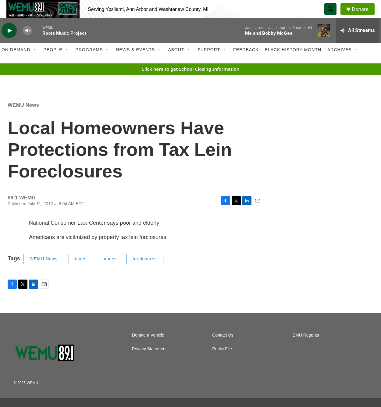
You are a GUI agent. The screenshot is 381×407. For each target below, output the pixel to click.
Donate (363, 16)
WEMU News (23, 119)
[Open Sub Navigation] (35, 63)
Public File (222, 362)
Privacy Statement (149, 362)
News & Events (135, 63)
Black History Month (293, 63)
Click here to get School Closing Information (190, 83)
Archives (339, 63)
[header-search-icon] (333, 16)
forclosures (145, 272)
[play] (9, 44)
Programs (89, 63)
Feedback (245, 63)
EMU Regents (306, 349)
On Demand (16, 63)
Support (209, 63)
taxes (81, 272)
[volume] (27, 44)
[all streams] (357, 44)
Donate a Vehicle (148, 349)
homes (109, 272)
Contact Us (222, 349)
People (53, 63)
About (176, 63)
